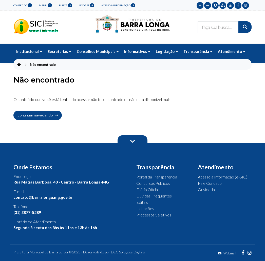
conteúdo (22, 5)
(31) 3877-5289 (27, 212)
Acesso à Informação (118, 5)
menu (45, 5)
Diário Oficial (147, 189)
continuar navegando (37, 115)
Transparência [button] (197, 51)
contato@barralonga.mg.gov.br (43, 197)
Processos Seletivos (153, 214)
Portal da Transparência (156, 176)
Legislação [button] (167, 51)
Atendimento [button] (231, 51)
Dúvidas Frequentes (154, 195)
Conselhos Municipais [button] (98, 51)
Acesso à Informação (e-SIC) (222, 176)
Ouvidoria (206, 189)
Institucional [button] (29, 51)
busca (65, 5)
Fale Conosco (210, 183)
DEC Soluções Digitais (128, 252)
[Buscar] (245, 27)
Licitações (145, 208)
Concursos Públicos (153, 183)
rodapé (86, 5)
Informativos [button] (137, 51)
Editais (142, 202)
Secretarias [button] (59, 51)
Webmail (227, 253)
